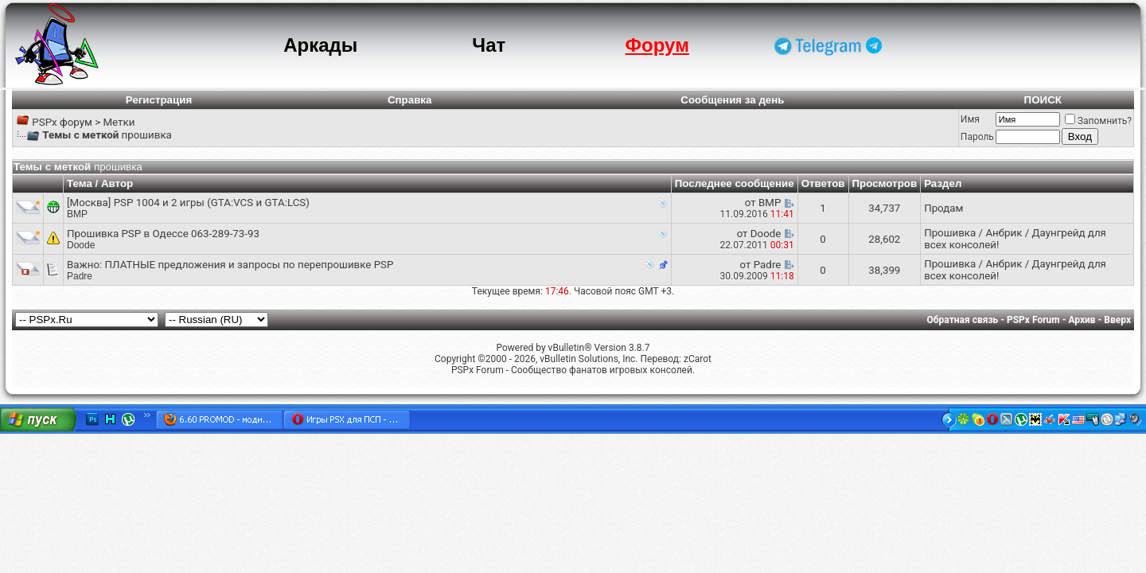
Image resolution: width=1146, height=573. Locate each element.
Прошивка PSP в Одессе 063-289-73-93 (163, 234)
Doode (81, 245)
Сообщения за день (732, 100)
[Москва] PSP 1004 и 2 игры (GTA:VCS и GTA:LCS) (188, 203)
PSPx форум (62, 122)
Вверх (1117, 319)
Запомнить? (1098, 121)
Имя (970, 119)
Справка (410, 100)
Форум (657, 45)
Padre (79, 276)
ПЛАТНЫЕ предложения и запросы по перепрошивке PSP (249, 265)
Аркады (320, 45)
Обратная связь (963, 319)
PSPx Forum (1033, 319)
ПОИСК (1043, 100)
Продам (943, 208)
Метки (118, 122)
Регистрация (159, 100)
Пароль (977, 136)
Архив (1081, 319)
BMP (77, 214)
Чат (488, 45)
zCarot (697, 358)
